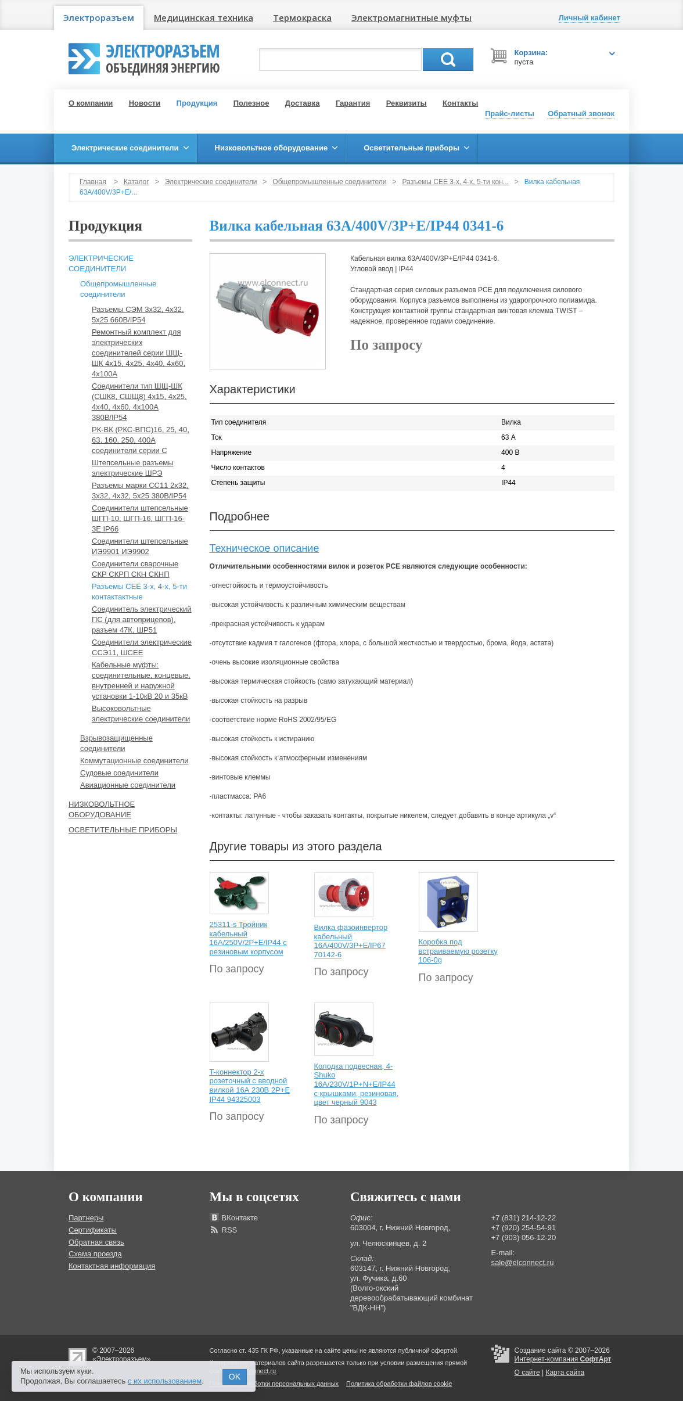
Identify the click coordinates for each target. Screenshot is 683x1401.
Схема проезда (95, 1253)
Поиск (448, 59)
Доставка (302, 103)
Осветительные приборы (123, 829)
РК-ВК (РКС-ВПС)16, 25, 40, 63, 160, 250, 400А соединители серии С (140, 440)
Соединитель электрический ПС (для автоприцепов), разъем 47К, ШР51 (142, 619)
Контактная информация (112, 1266)
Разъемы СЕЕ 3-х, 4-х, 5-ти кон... (455, 182)
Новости (145, 103)
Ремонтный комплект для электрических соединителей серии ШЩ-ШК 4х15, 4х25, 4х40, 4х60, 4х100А (138, 353)
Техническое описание (264, 548)
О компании (91, 103)
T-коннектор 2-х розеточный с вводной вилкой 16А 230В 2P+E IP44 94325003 (250, 1086)
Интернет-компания (563, 1359)
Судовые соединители (119, 772)
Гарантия (353, 103)
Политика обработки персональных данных (274, 1383)
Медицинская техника (203, 17)
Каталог (136, 182)
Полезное (251, 103)
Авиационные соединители (127, 785)
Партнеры (86, 1217)
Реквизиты (406, 103)
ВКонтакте (240, 1217)
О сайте (527, 1372)
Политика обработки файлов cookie (399, 1383)
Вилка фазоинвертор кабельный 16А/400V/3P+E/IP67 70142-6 (351, 941)
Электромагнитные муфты (411, 17)
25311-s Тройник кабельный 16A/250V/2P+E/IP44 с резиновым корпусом (248, 938)
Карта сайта (564, 1372)
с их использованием (165, 1381)
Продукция (197, 103)
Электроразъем (98, 17)
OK (234, 1376)
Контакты (460, 103)
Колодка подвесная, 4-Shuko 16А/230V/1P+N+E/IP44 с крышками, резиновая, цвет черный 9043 (356, 1084)
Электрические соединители (211, 182)
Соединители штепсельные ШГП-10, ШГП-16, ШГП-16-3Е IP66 (140, 518)
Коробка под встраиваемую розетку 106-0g (458, 950)
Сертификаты (93, 1230)
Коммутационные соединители (134, 760)
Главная (93, 182)
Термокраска (302, 17)
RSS (230, 1230)
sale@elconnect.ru (522, 1262)
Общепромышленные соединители (329, 182)
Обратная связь (96, 1242)
